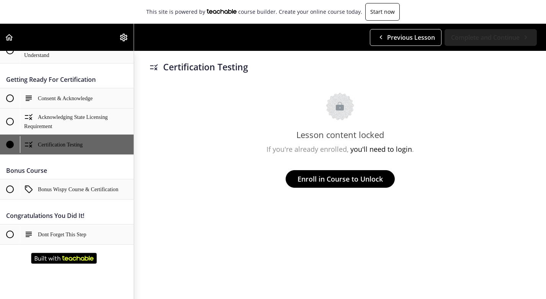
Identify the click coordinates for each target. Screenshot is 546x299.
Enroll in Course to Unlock (340, 179)
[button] (9, 37)
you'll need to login (381, 149)
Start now (382, 11)
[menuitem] (124, 37)
